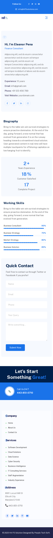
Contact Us (12, 432)
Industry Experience (16, 480)
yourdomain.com (26, 95)
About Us (11, 428)
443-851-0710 (25, 392)
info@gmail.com (18, 86)
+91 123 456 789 (20, 91)
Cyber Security (14, 461)
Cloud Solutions (14, 452)
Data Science (13, 457)
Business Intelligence (17, 466)
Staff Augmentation (16, 475)
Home (10, 423)
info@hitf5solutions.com (28, 9)
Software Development (17, 447)
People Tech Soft (42, 533)
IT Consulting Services (17, 471)
